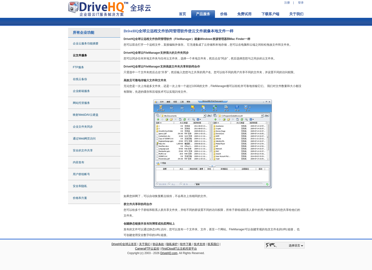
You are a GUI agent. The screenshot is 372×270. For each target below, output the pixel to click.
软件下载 (185, 244)
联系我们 (213, 244)
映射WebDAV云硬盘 (85, 114)
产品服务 (203, 14)
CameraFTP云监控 (147, 248)
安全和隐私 (80, 186)
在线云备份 (80, 79)
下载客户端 (270, 14)
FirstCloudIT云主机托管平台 (179, 248)
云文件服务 (80, 55)
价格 (223, 14)
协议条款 (158, 244)
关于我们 (296, 14)
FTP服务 (78, 67)
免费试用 (244, 14)
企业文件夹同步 (83, 126)
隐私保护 (172, 244)
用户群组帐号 (81, 174)
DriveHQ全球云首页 (124, 244)
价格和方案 (80, 198)
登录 (301, 2)
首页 (182, 14)
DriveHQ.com (168, 253)
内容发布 (78, 162)
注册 (287, 2)
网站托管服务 (81, 103)
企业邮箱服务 (81, 91)
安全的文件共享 (83, 150)
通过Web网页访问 (84, 138)
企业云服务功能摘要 (85, 43)
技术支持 (199, 244)
